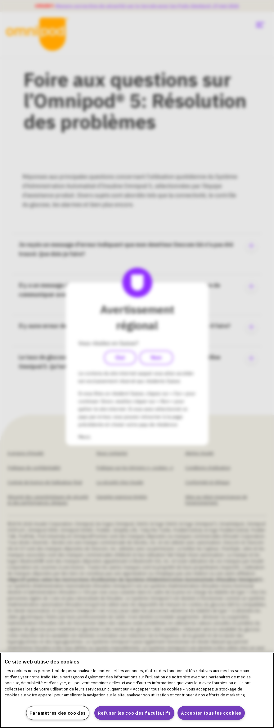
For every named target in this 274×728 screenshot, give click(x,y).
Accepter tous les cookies (211, 713)
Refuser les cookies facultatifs (134, 713)
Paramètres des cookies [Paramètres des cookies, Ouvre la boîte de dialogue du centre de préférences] (57, 713)
